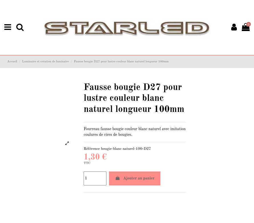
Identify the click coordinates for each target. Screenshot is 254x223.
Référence (92, 149)
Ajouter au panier (135, 178)
